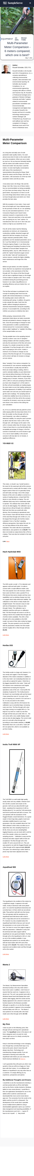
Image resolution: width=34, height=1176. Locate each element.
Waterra (22, 1059)
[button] (30, 3)
